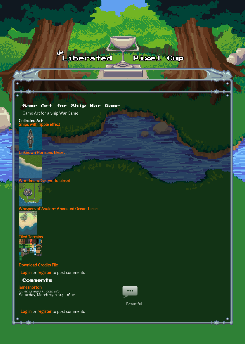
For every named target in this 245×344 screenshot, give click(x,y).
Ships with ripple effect (39, 125)
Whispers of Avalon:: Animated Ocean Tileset (59, 209)
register (44, 273)
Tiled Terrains (31, 237)
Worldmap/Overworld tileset (44, 181)
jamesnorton (30, 288)
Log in (26, 273)
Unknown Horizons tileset (42, 153)
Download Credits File (38, 265)
